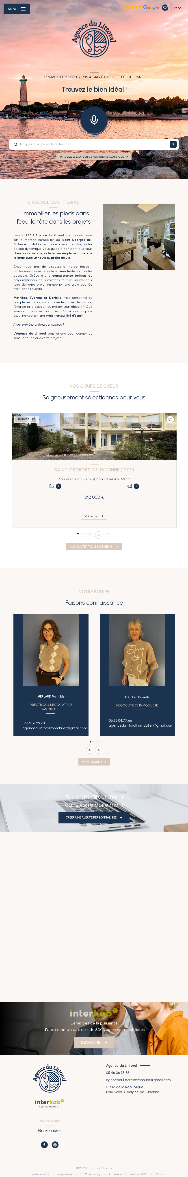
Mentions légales (95, 1174)
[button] (98, 535)
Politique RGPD (138, 1174)
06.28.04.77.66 (120, 720)
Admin (117, 1174)
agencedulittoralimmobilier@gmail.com (54, 728)
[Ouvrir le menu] (17, 9)
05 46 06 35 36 (117, 1073)
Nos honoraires (40, 1174)
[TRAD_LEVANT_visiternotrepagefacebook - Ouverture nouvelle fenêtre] (44, 1144)
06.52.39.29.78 (33, 723)
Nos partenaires (66, 1174)
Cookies (160, 1174)
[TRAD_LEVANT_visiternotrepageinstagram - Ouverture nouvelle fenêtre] (55, 1144)
